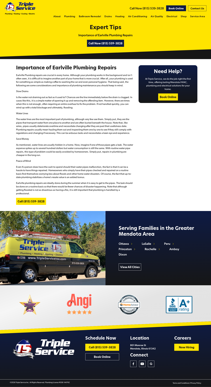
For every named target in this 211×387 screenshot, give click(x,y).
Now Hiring (186, 347)
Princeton (125, 249)
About (56, 16)
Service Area (197, 16)
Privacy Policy (195, 383)
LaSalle (146, 244)
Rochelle (150, 249)
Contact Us (197, 9)
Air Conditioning (137, 16)
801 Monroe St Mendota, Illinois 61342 (143, 347)
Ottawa (124, 244)
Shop (184, 16)
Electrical (172, 16)
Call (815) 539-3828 (31, 201)
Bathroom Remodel (90, 16)
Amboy (174, 249)
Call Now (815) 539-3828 (147, 8)
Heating (119, 16)
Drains (108, 16)
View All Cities (130, 267)
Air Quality (157, 16)
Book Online (176, 9)
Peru (167, 244)
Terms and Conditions (181, 383)
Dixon (123, 254)
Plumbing (69, 16)
